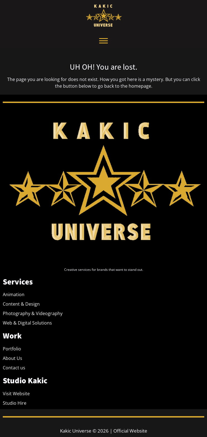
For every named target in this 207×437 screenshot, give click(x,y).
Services (18, 281)
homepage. (140, 86)
